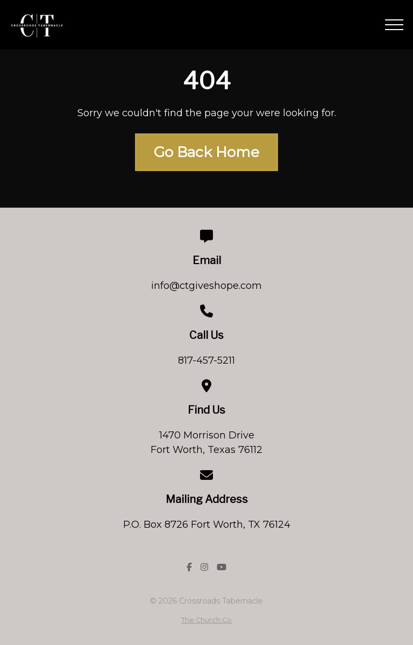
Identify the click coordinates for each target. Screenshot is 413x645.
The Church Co (206, 620)
